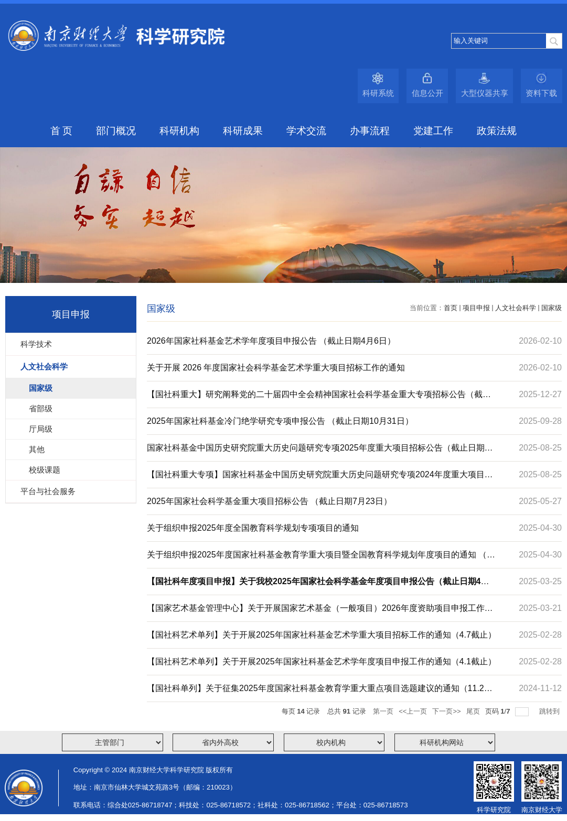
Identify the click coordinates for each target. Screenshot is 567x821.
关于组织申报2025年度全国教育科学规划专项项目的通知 (253, 527)
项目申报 (476, 308)
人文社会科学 (515, 308)
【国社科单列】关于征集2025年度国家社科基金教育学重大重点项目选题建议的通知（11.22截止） (318, 693)
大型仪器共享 (484, 93)
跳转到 (550, 711)
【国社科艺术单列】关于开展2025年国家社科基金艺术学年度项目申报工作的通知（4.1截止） (321, 661)
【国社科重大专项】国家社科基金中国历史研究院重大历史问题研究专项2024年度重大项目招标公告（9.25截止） (320, 479)
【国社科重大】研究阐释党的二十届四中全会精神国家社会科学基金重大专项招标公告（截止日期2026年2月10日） (319, 399)
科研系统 (378, 93)
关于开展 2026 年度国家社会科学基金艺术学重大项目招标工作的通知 (276, 367)
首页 (450, 308)
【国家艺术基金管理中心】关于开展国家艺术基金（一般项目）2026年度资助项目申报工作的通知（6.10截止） (320, 612)
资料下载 (541, 93)
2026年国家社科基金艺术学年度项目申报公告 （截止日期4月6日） (271, 340)
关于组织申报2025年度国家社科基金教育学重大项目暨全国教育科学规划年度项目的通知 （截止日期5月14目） (321, 559)
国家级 (551, 308)
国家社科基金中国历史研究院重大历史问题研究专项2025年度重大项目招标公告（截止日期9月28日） (318, 452)
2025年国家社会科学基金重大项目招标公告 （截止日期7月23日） (269, 501)
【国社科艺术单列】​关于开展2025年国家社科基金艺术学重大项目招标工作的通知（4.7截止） (321, 634)
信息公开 (427, 93)
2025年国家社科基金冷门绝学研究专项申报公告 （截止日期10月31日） (280, 421)
